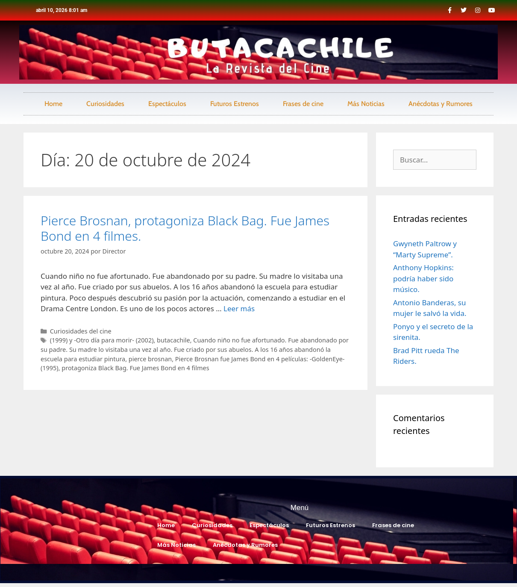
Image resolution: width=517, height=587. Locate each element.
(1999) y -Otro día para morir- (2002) (102, 340)
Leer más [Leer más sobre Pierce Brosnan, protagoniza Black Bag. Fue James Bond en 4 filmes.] (239, 308)
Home (53, 104)
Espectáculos (167, 104)
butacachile (173, 340)
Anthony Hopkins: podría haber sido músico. (423, 278)
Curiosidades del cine (81, 331)
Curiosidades (105, 104)
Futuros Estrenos (234, 104)
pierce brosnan (150, 359)
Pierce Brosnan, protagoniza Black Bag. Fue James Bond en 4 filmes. (185, 228)
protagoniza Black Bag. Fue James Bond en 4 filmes (135, 368)
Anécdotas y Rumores (440, 104)
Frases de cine (303, 104)
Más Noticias (366, 104)
